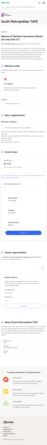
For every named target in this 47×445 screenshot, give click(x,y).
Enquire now (23, 233)
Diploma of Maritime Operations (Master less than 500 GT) (20, 7)
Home (2, 7)
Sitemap (5, 435)
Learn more (23, 306)
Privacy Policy (6, 431)
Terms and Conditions (9, 433)
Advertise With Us (7, 429)
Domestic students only (13, 184)
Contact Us (6, 427)
